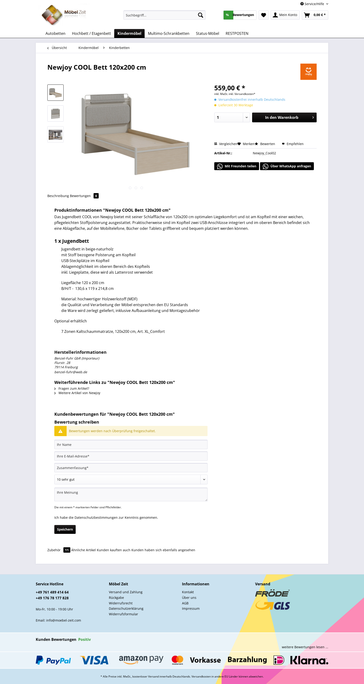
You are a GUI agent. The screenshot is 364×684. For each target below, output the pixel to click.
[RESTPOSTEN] (237, 33)
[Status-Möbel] (207, 33)
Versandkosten (201, 676)
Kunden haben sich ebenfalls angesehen (163, 550)
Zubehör (59, 550)
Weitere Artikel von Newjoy (77, 393)
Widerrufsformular (123, 614)
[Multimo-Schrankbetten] (169, 33)
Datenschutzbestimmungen (96, 517)
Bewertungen (84, 196)
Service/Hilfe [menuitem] (312, 4)
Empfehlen (293, 144)
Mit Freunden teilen (236, 166)
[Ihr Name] (131, 444)
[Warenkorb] (315, 15)
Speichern (65, 529)
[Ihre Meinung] (131, 494)
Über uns (189, 597)
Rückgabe (116, 597)
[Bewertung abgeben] (131, 479)
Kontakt (188, 592)
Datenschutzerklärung (126, 608)
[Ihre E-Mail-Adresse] (131, 456)
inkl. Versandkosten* (242, 94)
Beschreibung (58, 196)
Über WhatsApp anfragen (287, 166)
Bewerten (265, 144)
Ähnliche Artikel (83, 550)
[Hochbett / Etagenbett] (91, 33)
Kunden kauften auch (113, 550)
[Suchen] (200, 15)
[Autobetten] (55, 33)
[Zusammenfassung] (131, 467)
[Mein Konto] (285, 15)
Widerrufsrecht (121, 603)
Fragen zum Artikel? (71, 388)
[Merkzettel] (264, 15)
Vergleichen (225, 144)
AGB (185, 603)
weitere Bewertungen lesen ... (305, 647)
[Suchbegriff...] (164, 15)
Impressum (191, 608)
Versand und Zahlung (126, 592)
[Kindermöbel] (129, 33)
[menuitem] (164, 17)
